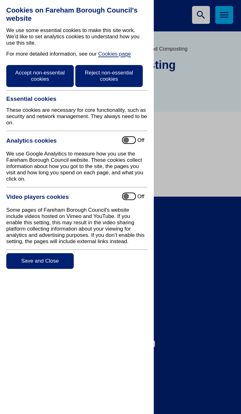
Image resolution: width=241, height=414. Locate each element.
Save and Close (40, 261)
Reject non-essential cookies (109, 76)
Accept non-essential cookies (40, 76)
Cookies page (114, 54)
